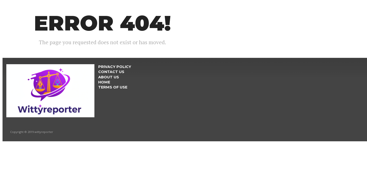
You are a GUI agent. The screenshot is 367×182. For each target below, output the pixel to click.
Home (104, 82)
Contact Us (111, 72)
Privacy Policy (114, 66)
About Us (108, 77)
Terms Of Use (112, 87)
